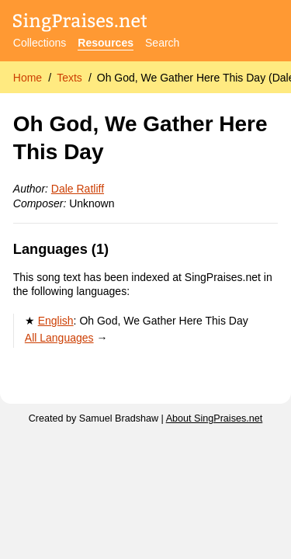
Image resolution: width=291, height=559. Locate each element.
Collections (39, 42)
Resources (105, 42)
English (56, 320)
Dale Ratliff (77, 188)
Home (27, 77)
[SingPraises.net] (80, 24)
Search (162, 42)
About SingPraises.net (214, 418)
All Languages (59, 338)
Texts (69, 77)
